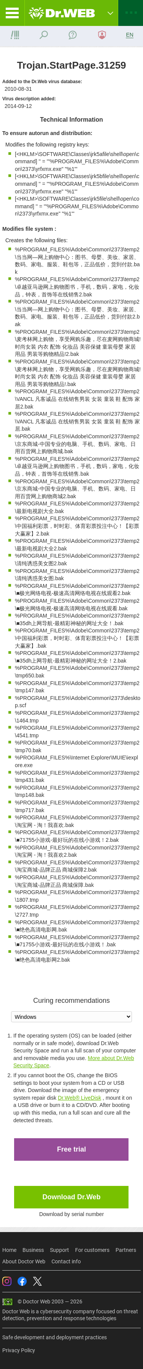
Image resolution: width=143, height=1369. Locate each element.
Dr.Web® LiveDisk (79, 1098)
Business (33, 1250)
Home (9, 1250)
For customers (92, 1250)
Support (59, 1250)
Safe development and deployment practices (54, 1337)
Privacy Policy (18, 1350)
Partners (126, 1250)
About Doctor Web (23, 1261)
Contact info (66, 1261)
